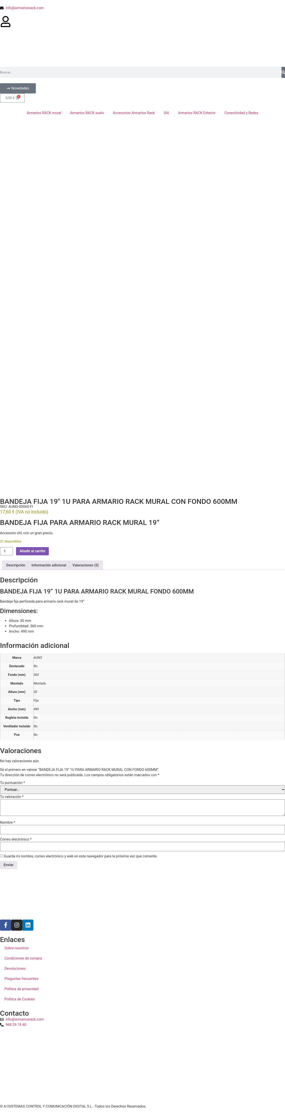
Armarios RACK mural (44, 113)
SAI (166, 113)
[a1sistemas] (142, 1064)
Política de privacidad (21, 987)
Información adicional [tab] (48, 564)
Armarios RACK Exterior (197, 113)
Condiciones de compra (23, 957)
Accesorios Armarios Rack (134, 113)
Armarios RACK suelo (87, 113)
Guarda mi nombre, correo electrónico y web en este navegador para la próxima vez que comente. (80, 855)
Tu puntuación (12, 781)
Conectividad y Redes (241, 113)
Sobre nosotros (16, 946)
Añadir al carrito (32, 549)
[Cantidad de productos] (6, 550)
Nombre (7, 821)
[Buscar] (283, 72)
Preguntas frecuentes (21, 977)
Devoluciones (15, 967)
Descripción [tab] (15, 564)
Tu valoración (12, 795)
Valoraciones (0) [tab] (86, 564)
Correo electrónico (16, 838)
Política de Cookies (19, 997)
